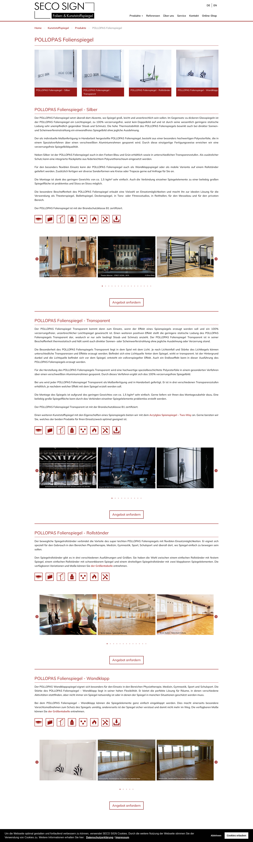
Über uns (168, 15)
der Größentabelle (102, 565)
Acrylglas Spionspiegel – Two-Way (170, 415)
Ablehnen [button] (216, 835)
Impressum (122, 837)
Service (181, 15)
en (215, 5)
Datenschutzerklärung (99, 837)
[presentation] (37, 259)
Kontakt (194, 15)
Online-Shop (209, 15)
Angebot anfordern (126, 302)
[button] (85, 837)
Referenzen (153, 15)
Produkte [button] (136, 15)
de (208, 5)
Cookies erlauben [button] (236, 835)
